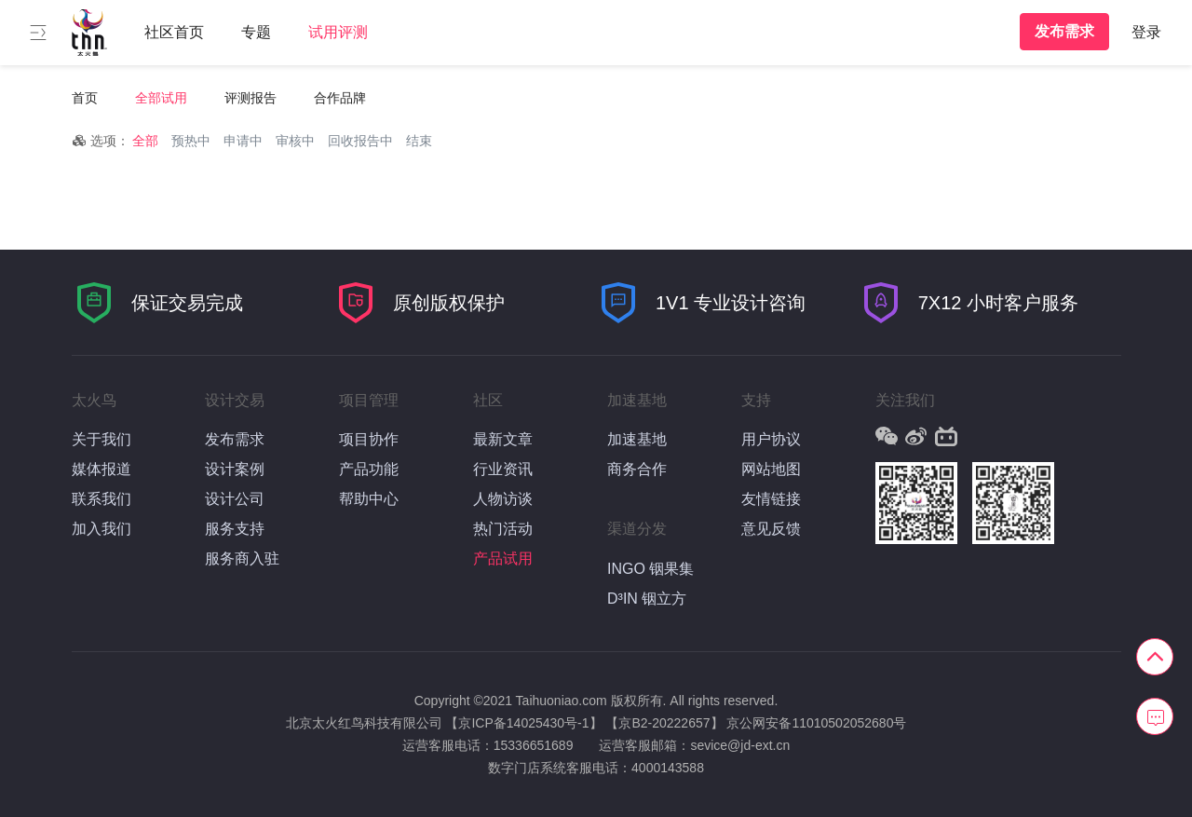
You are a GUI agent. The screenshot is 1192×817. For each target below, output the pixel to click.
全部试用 (161, 97)
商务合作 (637, 469)
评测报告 (250, 97)
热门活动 (503, 529)
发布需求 (1064, 31)
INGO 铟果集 (650, 569)
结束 (419, 140)
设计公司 (234, 499)
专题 (256, 32)
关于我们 (101, 439)
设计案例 (234, 469)
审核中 (295, 140)
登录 (1146, 32)
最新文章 (503, 439)
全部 (145, 140)
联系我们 (101, 499)
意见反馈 (771, 529)
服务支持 (234, 529)
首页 (85, 97)
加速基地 (637, 439)
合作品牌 (340, 97)
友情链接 (771, 499)
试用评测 (338, 32)
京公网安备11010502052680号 (816, 722)
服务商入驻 (242, 558)
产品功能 (369, 469)
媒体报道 (101, 469)
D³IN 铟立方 (646, 598)
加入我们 (101, 529)
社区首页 (174, 32)
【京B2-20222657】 (664, 722)
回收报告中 (360, 140)
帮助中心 (369, 499)
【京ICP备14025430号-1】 (523, 722)
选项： (100, 140)
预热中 (190, 140)
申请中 (243, 140)
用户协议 (771, 439)
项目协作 (369, 439)
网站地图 (771, 469)
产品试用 (503, 558)
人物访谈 (503, 499)
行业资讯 (503, 469)
